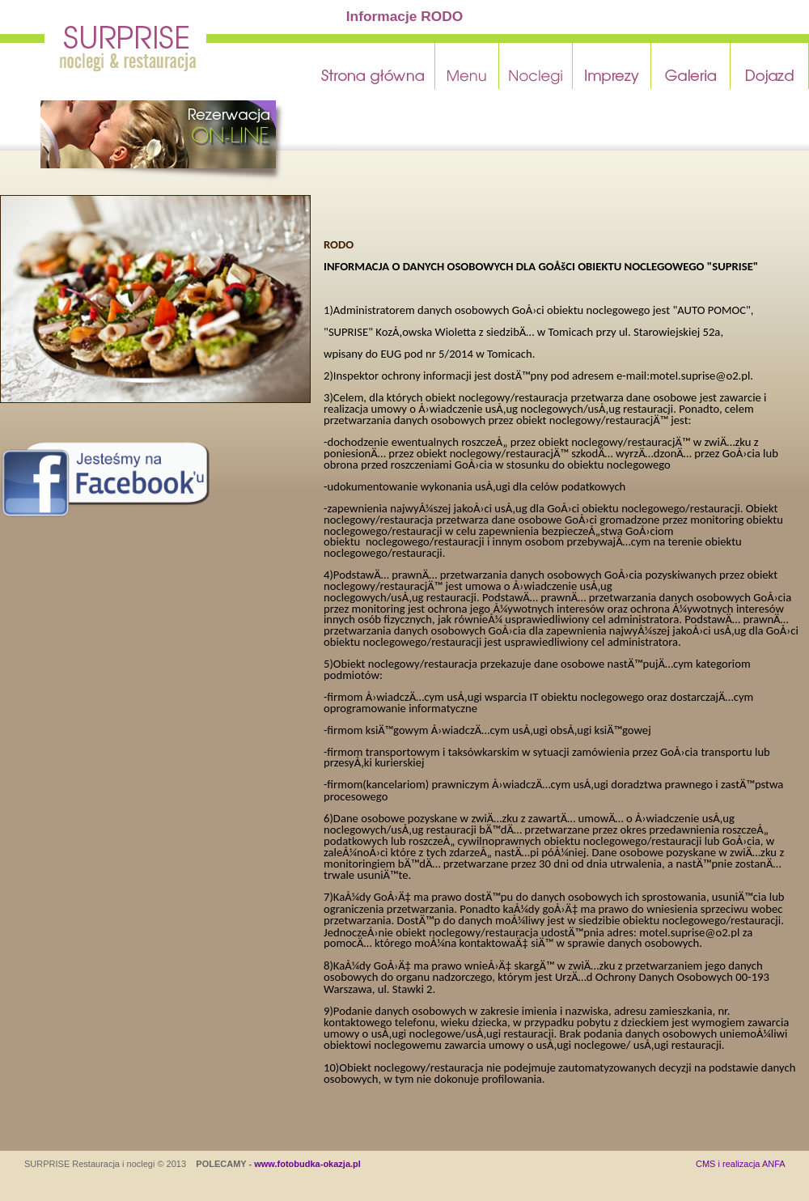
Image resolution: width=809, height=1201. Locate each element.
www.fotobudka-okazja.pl (307, 1164)
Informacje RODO (404, 16)
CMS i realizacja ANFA (741, 1164)
